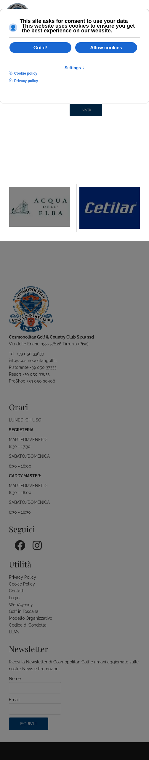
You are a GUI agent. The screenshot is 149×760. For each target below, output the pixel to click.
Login (14, 597)
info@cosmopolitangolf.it (33, 360)
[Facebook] (18, 543)
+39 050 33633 (30, 353)
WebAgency (21, 604)
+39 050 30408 (41, 381)
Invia (86, 110)
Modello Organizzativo (30, 618)
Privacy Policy (22, 577)
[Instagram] (36, 543)
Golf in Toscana (24, 611)
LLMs (14, 632)
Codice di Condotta (28, 625)
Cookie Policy (22, 584)
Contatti (16, 591)
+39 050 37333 (43, 367)
